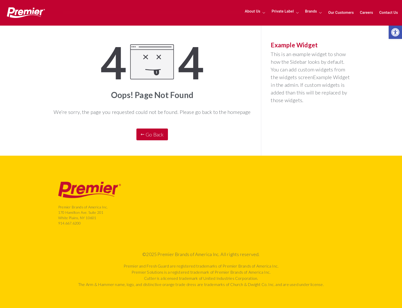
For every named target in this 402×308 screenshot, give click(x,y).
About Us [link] (255, 12)
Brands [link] (313, 12)
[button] (262, 12)
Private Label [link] (285, 12)
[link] (395, 32)
